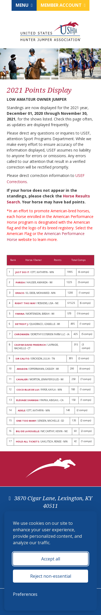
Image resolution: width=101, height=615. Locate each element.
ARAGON (22, 369)
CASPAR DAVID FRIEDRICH (30, 345)
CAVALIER (22, 379)
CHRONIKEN (21, 334)
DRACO (19, 293)
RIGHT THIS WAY (25, 303)
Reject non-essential (50, 576)
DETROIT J (21, 324)
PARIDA (20, 282)
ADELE (21, 410)
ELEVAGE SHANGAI (27, 400)
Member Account (63, 5)
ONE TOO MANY (26, 420)
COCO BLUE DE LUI (27, 389)
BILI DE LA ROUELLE (27, 431)
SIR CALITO (22, 358)
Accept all (50, 559)
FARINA (19, 313)
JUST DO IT (22, 272)
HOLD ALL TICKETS (27, 441)
